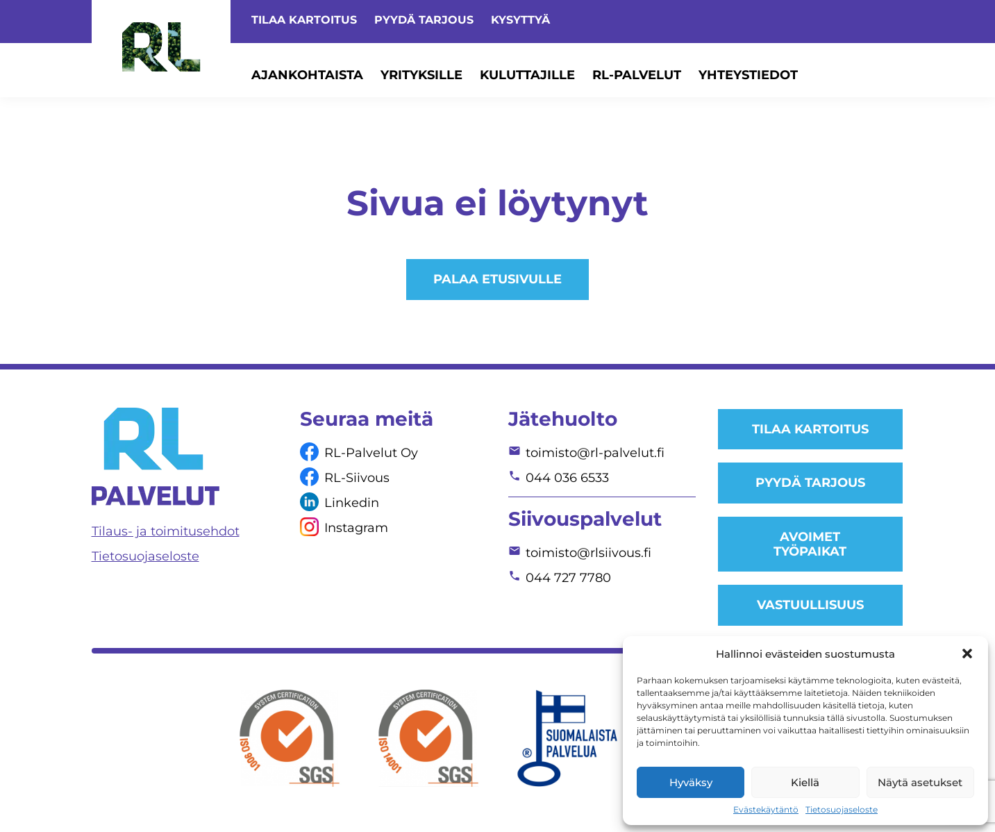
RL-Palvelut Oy (371, 452)
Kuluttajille (527, 75)
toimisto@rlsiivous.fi (588, 552)
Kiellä (805, 782)
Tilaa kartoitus (304, 19)
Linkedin (351, 502)
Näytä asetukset (920, 782)
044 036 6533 (567, 477)
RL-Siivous (357, 477)
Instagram (356, 527)
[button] (967, 653)
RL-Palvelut (636, 75)
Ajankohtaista (307, 75)
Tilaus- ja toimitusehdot (166, 531)
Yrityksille (421, 75)
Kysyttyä (520, 19)
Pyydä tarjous (424, 19)
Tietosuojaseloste (841, 810)
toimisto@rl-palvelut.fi (595, 452)
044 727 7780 (568, 577)
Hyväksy (690, 782)
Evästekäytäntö (765, 810)
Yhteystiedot (748, 75)
